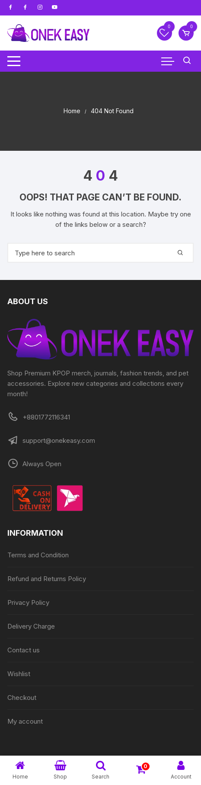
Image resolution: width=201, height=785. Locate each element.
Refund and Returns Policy (46, 579)
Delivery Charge (31, 626)
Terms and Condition (38, 555)
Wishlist (18, 674)
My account (25, 721)
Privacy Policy (28, 602)
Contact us (23, 650)
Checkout (21, 697)
